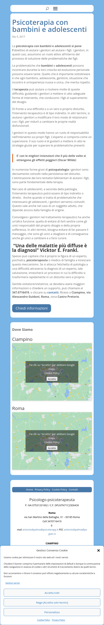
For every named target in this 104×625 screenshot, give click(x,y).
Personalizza (52, 612)
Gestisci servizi (12, 582)
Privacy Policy (58, 619)
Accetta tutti (52, 593)
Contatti (73, 489)
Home (29, 489)
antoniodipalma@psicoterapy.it (40, 529)
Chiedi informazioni (32, 308)
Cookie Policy (43, 619)
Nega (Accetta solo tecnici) (52, 602)
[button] (98, 550)
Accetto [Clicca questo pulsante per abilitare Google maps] (52, 379)
